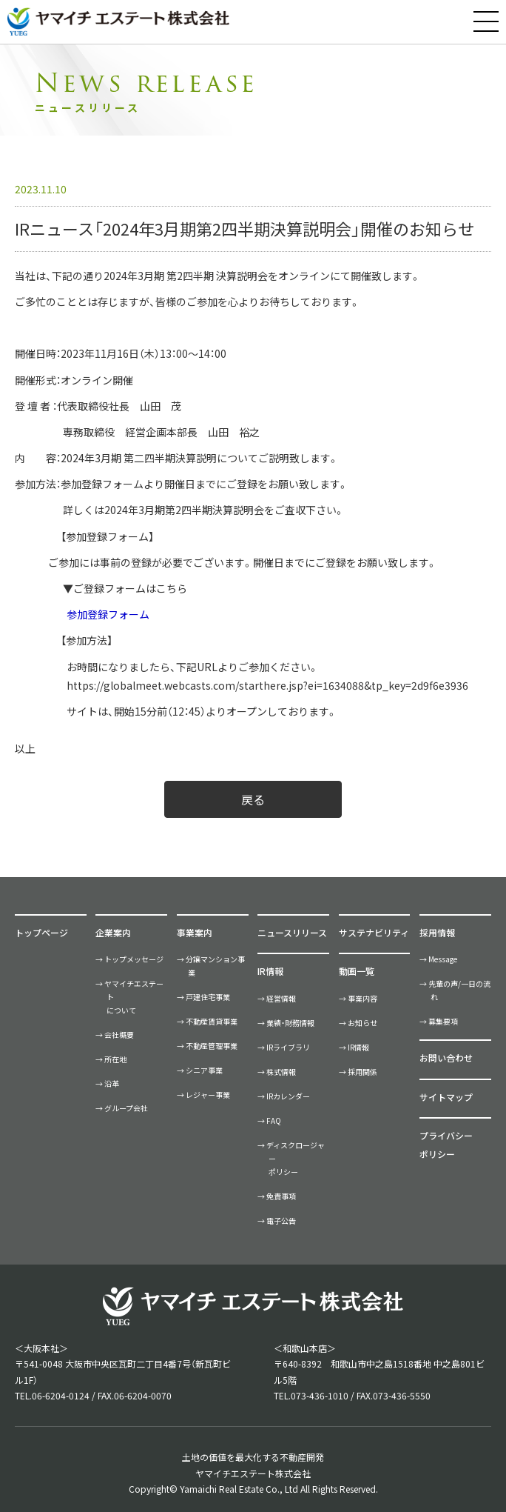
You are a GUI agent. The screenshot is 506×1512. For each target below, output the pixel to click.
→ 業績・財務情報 (285, 1022)
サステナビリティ (374, 932)
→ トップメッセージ (129, 959)
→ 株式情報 (276, 1071)
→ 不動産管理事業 (207, 1045)
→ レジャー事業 (203, 1094)
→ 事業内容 (358, 998)
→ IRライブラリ (283, 1047)
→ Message (438, 959)
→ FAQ (269, 1120)
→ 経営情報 (276, 998)
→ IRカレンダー (283, 1096)
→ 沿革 (107, 1083)
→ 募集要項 (438, 1021)
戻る (253, 799)
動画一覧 (356, 971)
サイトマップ (446, 1096)
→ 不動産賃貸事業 (207, 1021)
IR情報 (270, 971)
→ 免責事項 (276, 1196)
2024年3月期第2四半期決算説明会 (184, 509)
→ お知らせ (358, 1022)
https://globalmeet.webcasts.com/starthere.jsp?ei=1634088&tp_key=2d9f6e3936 (267, 685)
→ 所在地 (111, 1059)
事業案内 (194, 932)
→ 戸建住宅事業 (203, 996)
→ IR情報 (354, 1047)
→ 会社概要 (114, 1034)
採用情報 (437, 932)
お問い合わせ (446, 1057)
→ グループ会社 (121, 1107)
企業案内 (113, 932)
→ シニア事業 (200, 1070)
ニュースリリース (292, 932)
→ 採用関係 (358, 1071)
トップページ (41, 932)
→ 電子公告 (276, 1220)
